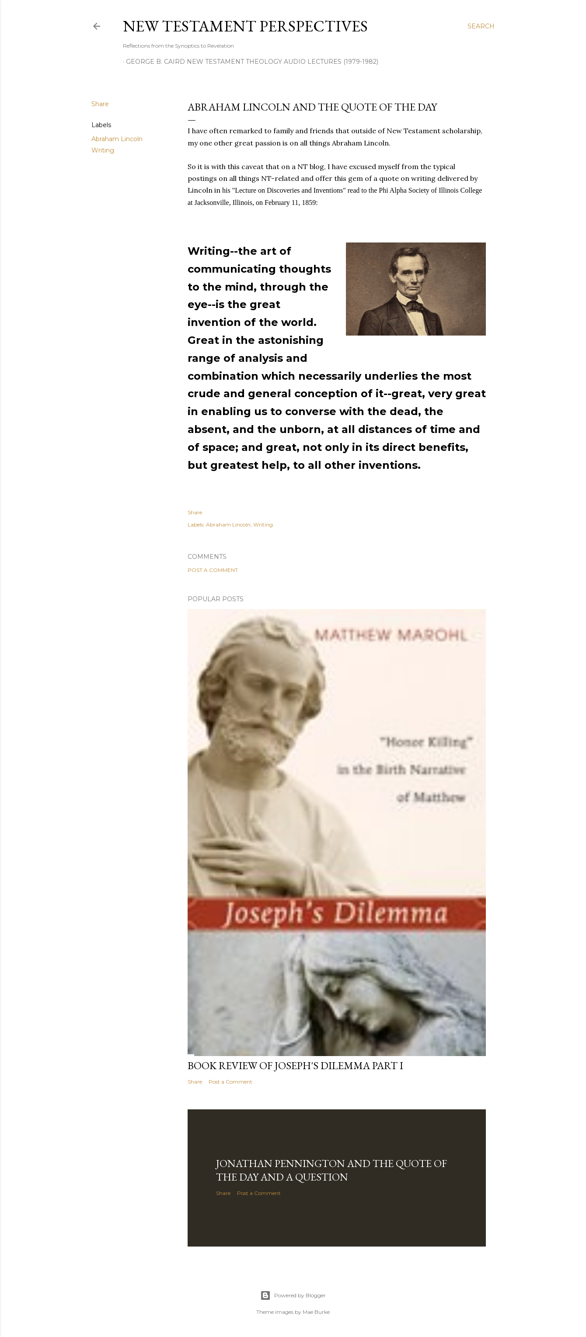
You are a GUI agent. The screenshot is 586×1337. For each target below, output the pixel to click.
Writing (102, 150)
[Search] (481, 26)
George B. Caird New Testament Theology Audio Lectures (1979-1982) (252, 62)
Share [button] (100, 104)
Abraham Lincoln (117, 139)
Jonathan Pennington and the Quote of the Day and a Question (331, 1170)
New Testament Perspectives (245, 26)
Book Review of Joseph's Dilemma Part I (295, 1065)
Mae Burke (316, 1312)
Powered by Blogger (293, 1295)
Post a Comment (213, 570)
